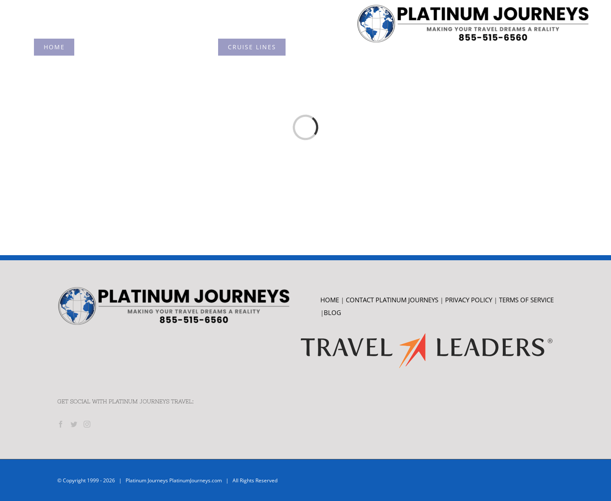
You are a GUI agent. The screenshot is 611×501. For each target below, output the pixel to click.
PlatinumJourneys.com (195, 480)
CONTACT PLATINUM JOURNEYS (393, 300)
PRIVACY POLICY (468, 300)
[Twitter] (73, 424)
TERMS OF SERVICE (526, 300)
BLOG (332, 312)
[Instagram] (87, 424)
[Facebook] (60, 424)
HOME (329, 300)
